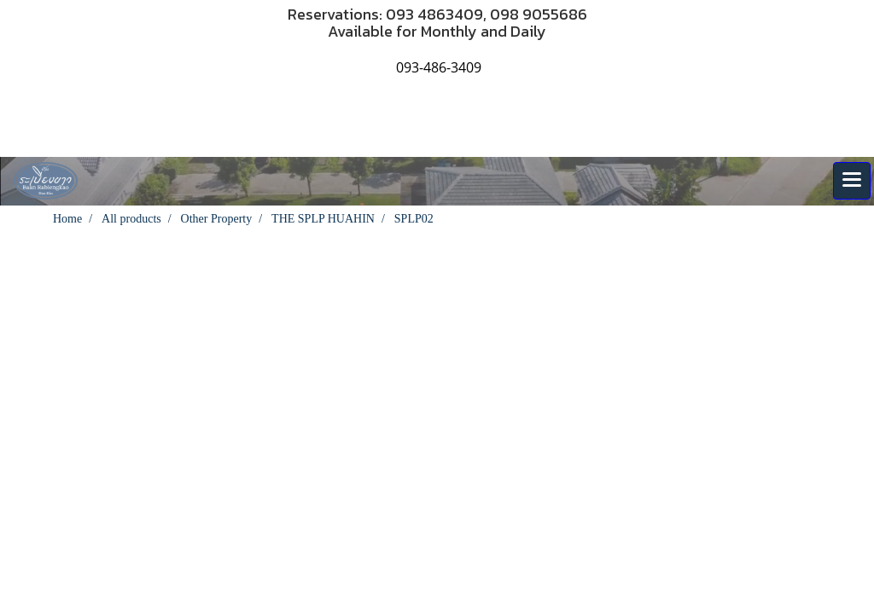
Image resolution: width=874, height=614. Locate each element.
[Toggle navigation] (852, 181)
